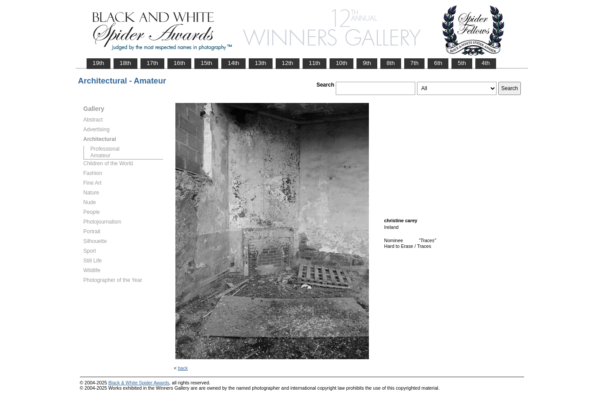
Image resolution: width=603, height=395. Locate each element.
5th (462, 63)
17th (152, 63)
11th (314, 63)
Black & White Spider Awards (138, 382)
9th (367, 63)
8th (391, 63)
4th (486, 63)
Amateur (100, 155)
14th (233, 63)
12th (287, 63)
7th (415, 63)
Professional (105, 149)
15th (206, 63)
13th (260, 63)
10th (341, 63)
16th (179, 63)
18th (125, 63)
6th (438, 63)
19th (98, 63)
